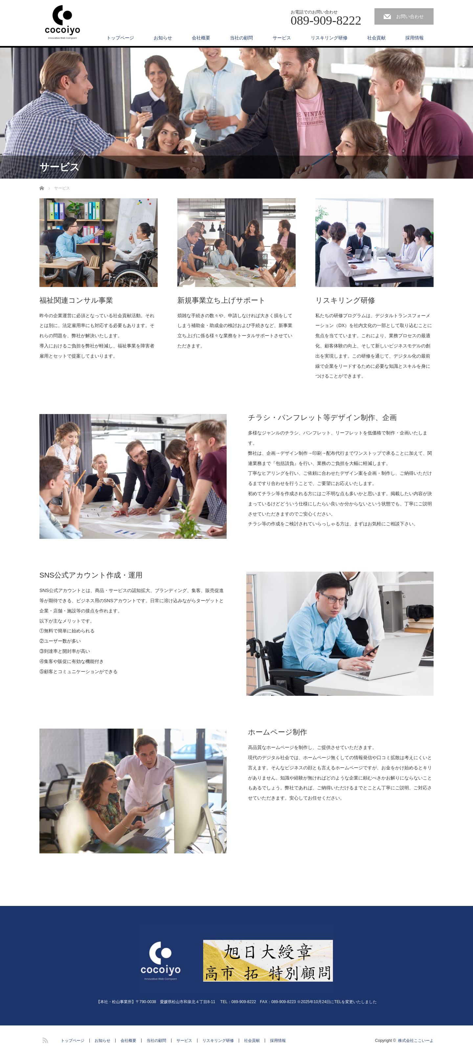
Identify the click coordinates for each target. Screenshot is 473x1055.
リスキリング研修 (329, 37)
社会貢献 (376, 37)
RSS (44, 1039)
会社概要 (201, 37)
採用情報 (414, 37)
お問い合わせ (410, 16)
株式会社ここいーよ (416, 1040)
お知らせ (163, 37)
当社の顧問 (241, 37)
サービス (282, 37)
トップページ (120, 37)
